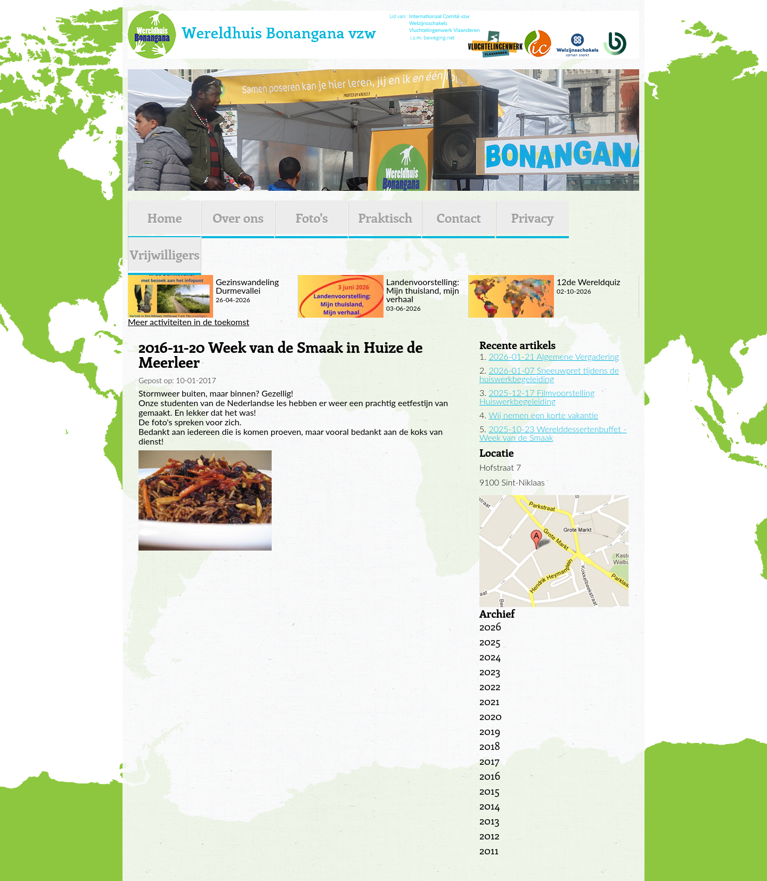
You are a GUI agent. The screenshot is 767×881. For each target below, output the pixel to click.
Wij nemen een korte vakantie (543, 415)
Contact (459, 217)
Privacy (532, 217)
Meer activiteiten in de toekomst (188, 322)
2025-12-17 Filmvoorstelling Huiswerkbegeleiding (536, 396)
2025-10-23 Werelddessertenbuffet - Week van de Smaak (552, 433)
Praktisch (385, 217)
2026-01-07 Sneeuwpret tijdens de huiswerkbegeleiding (549, 374)
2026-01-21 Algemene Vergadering (553, 356)
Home (164, 217)
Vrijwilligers (164, 254)
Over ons (238, 217)
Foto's (312, 217)
